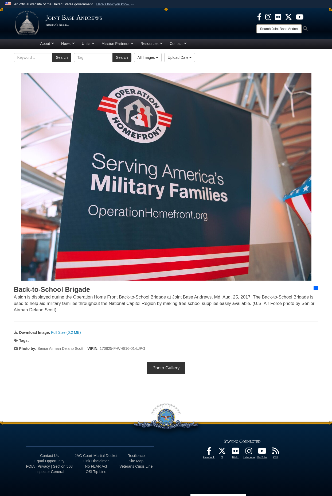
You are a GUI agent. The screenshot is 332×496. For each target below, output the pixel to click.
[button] (115, 4)
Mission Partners (117, 43)
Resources (151, 43)
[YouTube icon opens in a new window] (299, 16)
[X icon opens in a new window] (288, 16)
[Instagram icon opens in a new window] (268, 16)
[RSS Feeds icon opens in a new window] (275, 452)
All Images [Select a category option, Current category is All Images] (148, 57)
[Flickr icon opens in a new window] (278, 16)
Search (62, 57)
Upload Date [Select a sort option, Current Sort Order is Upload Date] (180, 57)
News (68, 43)
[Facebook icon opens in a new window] (259, 16)
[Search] (279, 28)
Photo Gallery (166, 367)
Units (88, 43)
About (47, 43)
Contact (178, 43)
